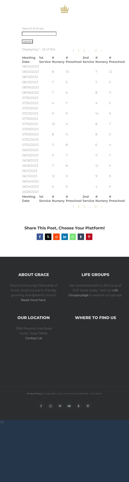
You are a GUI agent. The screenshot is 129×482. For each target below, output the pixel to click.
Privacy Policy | (35, 393)
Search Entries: (33, 28)
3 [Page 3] (84, 50)
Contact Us (33, 338)
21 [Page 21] (95, 50)
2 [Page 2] (79, 50)
